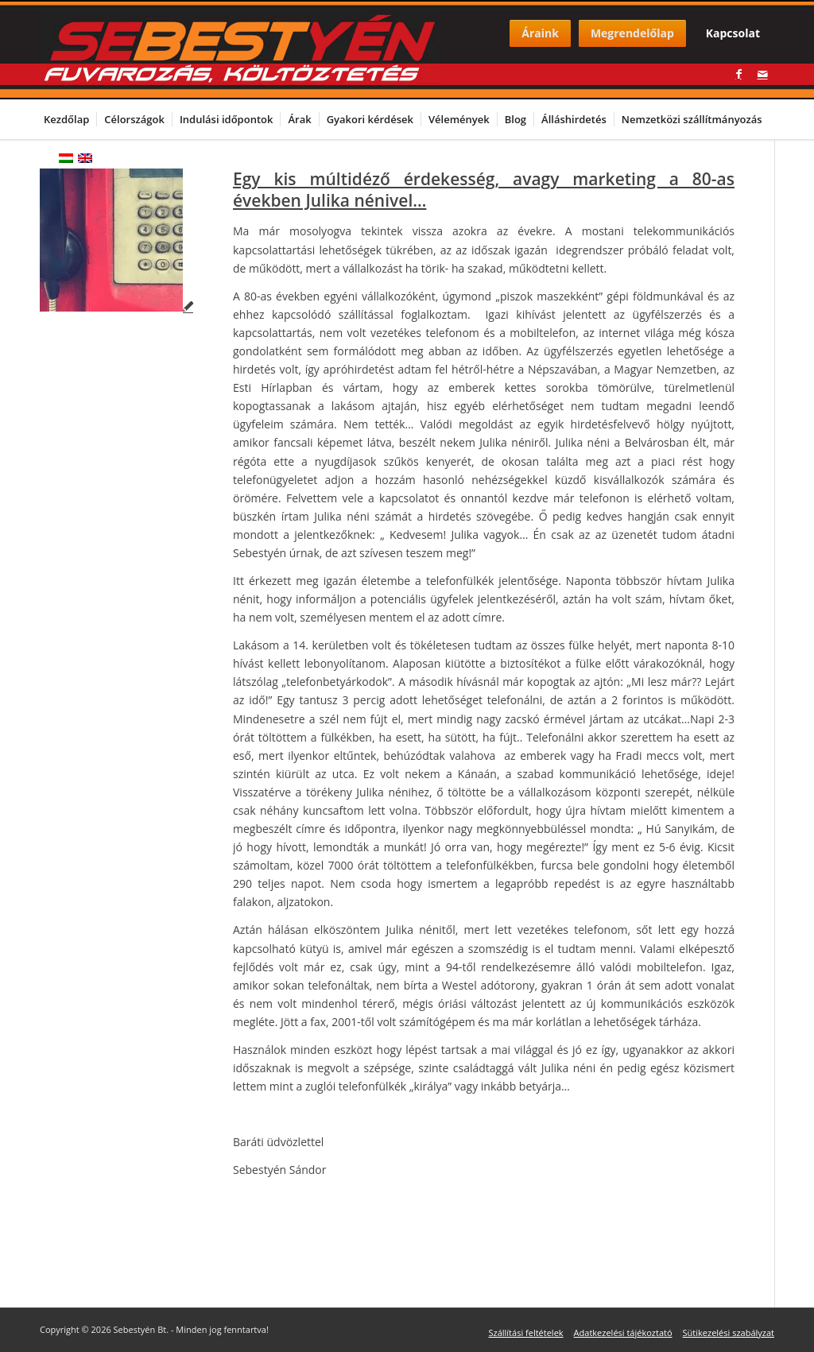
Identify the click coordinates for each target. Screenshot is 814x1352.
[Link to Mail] (762, 74)
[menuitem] (69, 119)
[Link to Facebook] (738, 74)
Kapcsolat (733, 33)
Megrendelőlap (632, 33)
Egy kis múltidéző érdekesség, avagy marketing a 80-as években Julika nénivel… (484, 189)
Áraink (540, 33)
